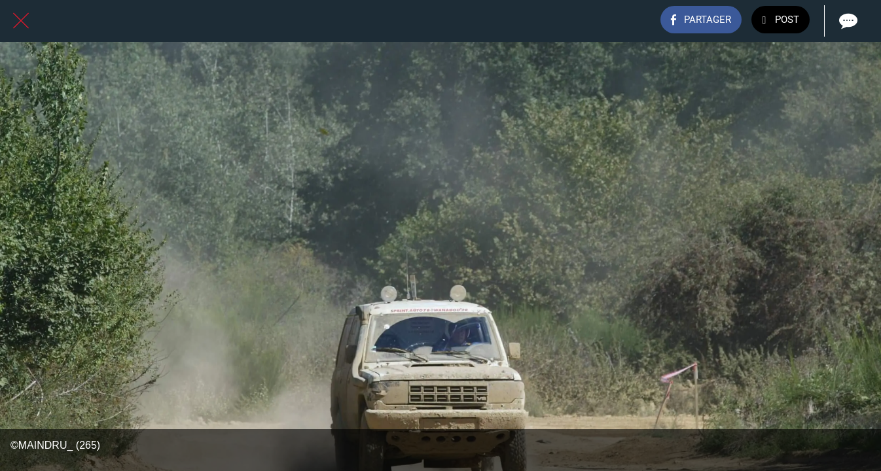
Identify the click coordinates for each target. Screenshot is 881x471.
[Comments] (847, 21)
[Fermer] (21, 21)
